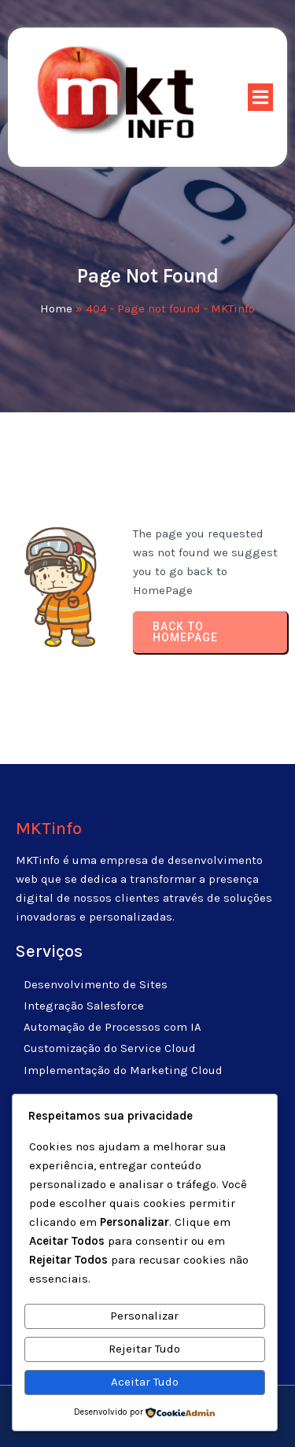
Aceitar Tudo (145, 1382)
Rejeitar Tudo (144, 1349)
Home (56, 308)
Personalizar (144, 1316)
